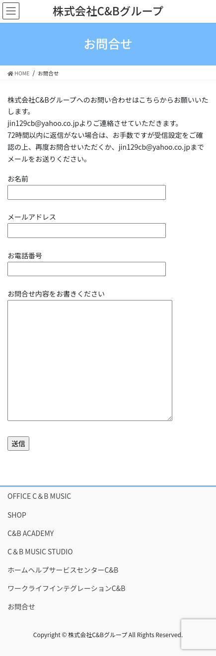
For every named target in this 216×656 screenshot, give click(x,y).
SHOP (16, 515)
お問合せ (21, 606)
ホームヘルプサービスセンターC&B (62, 570)
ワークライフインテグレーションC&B (66, 588)
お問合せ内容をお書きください (89, 356)
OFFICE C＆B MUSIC (39, 496)
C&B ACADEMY (30, 533)
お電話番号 (86, 262)
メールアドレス (86, 223)
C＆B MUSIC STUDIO (40, 551)
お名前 (86, 185)
